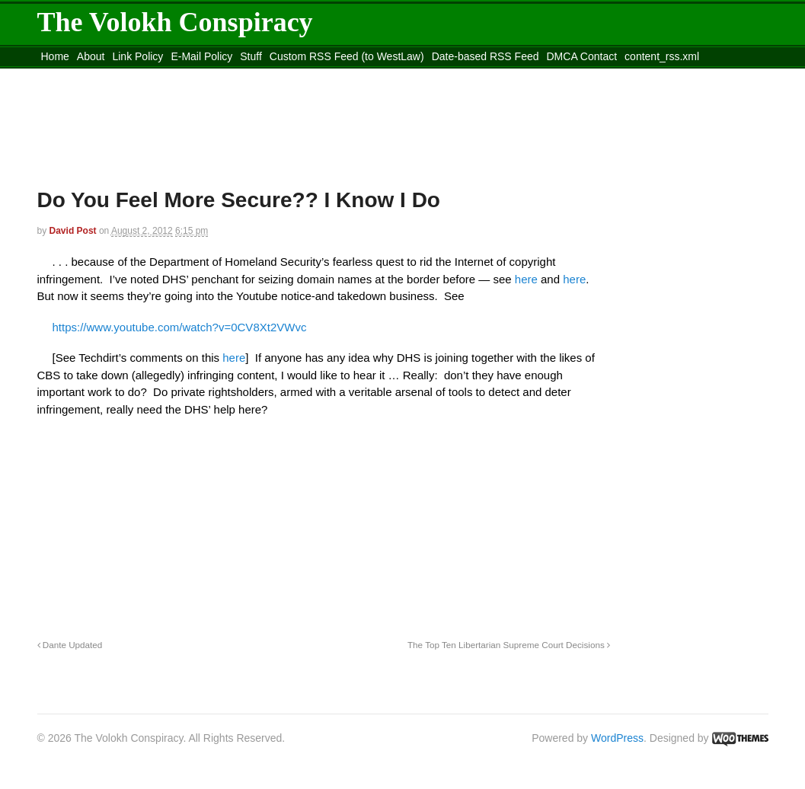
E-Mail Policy (201, 56)
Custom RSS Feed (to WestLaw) (347, 56)
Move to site (257, 75)
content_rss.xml (662, 56)
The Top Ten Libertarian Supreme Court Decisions (508, 645)
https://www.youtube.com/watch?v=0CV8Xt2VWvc (180, 327)
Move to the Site (121, 75)
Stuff (251, 56)
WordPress (617, 738)
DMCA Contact (582, 56)
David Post (73, 230)
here (528, 279)
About (91, 56)
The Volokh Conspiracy (175, 22)
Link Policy (137, 56)
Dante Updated (70, 645)
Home (55, 56)
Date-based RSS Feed (485, 56)
